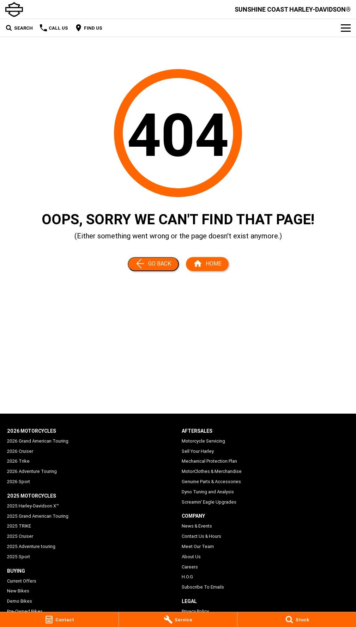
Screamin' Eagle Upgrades (209, 502)
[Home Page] (207, 264)
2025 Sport (18, 557)
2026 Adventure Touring (32, 471)
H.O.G (187, 577)
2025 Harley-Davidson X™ (33, 506)
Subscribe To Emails (203, 587)
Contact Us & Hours (201, 536)
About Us (191, 557)
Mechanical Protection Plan (209, 461)
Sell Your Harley (198, 451)
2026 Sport (18, 482)
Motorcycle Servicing (203, 441)
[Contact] (59, 619)
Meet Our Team (198, 546)
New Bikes (18, 591)
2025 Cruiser (20, 536)
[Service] (178, 619)
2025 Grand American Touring (37, 516)
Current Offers (21, 581)
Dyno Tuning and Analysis (208, 492)
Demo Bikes (19, 601)
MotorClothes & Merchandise (212, 471)
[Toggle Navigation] (346, 28)
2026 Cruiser (20, 451)
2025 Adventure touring (31, 546)
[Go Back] (153, 264)
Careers (190, 567)
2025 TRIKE (19, 526)
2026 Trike (18, 461)
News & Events (197, 526)
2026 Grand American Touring (37, 441)
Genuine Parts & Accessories (211, 482)
